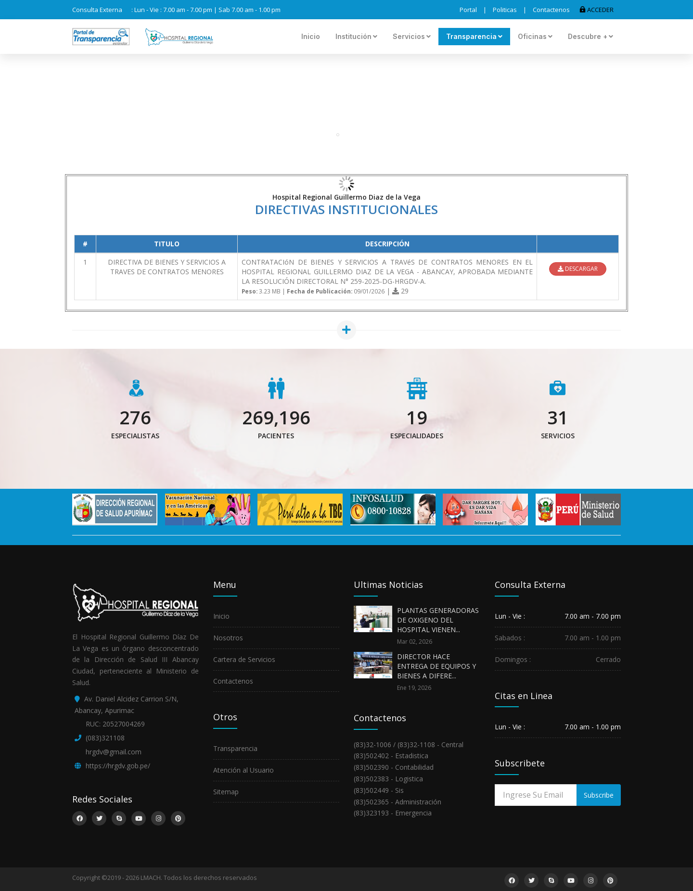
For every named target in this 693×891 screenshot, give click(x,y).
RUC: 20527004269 (115, 723)
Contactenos (551, 9)
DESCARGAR (578, 269)
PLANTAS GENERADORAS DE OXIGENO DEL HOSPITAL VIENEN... (438, 620)
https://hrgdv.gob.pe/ (118, 765)
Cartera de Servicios (244, 659)
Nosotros (228, 637)
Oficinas (535, 36)
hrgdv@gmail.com (113, 751)
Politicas (505, 9)
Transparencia (474, 36)
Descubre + (590, 36)
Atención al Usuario (243, 770)
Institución (356, 36)
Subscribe (599, 795)
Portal (468, 9)
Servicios (412, 36)
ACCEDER (596, 9)
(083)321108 (105, 737)
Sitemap (226, 791)
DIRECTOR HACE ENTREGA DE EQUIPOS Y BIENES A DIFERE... (436, 666)
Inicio (310, 36)
